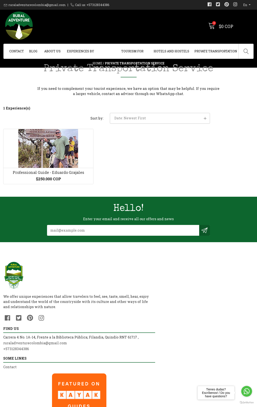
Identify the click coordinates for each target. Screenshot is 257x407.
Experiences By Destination (80, 54)
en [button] (245, 5)
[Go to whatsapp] (246, 391)
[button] (214, 145)
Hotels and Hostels (171, 51)
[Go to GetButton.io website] (247, 402)
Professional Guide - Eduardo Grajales (32, 212)
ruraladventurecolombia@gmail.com (37, 5)
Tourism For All (132, 54)
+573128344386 (80, 351)
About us (52, 51)
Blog (33, 51)
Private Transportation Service (215, 54)
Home (97, 74)
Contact (16, 51)
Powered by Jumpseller (162, 403)
